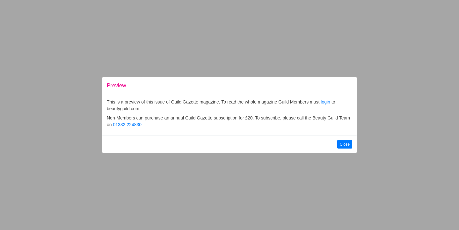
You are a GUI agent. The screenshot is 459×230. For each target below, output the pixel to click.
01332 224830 (127, 124)
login (325, 101)
